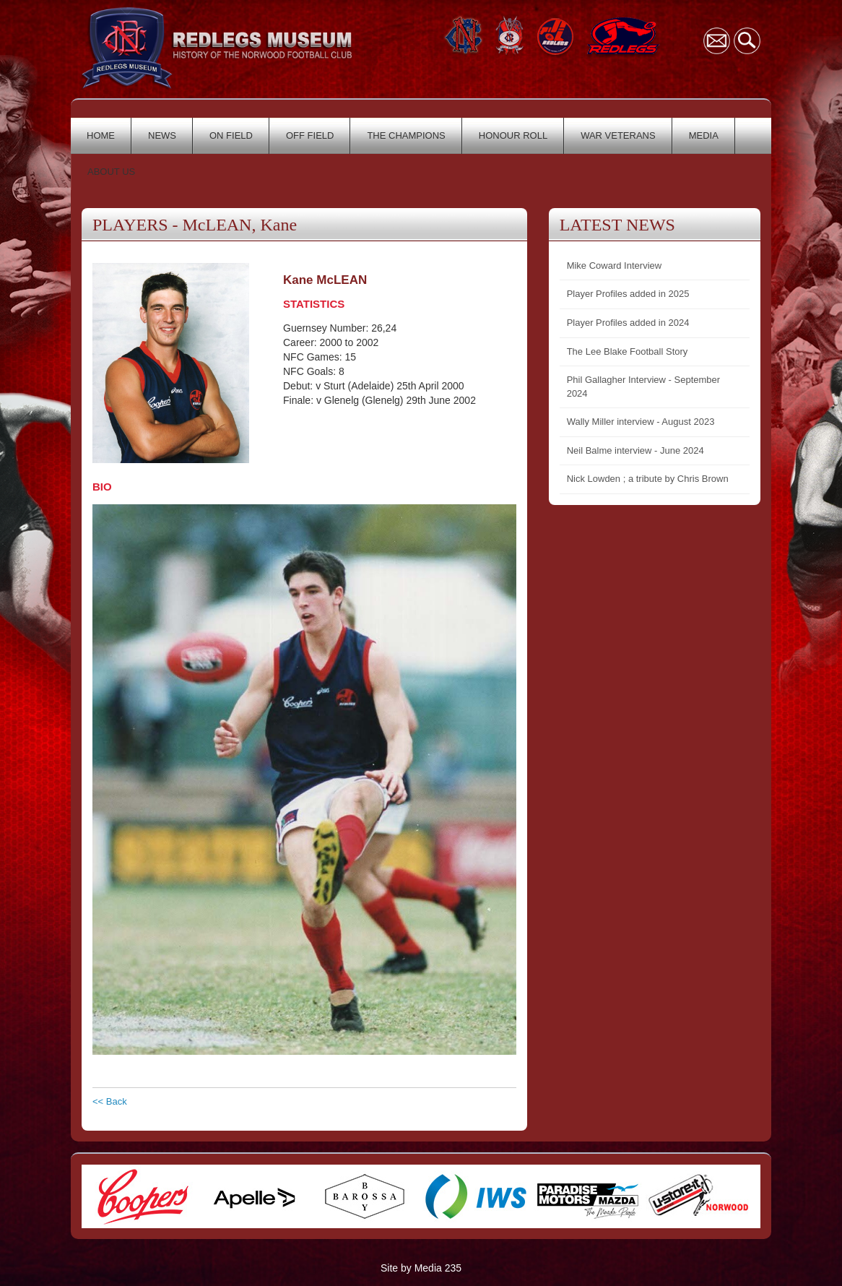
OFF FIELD (310, 135)
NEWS (162, 135)
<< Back (109, 1101)
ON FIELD (231, 135)
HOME (101, 135)
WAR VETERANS (618, 135)
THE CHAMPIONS (406, 135)
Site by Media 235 (421, 1268)
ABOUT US (111, 171)
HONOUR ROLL (513, 135)
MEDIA (704, 135)
